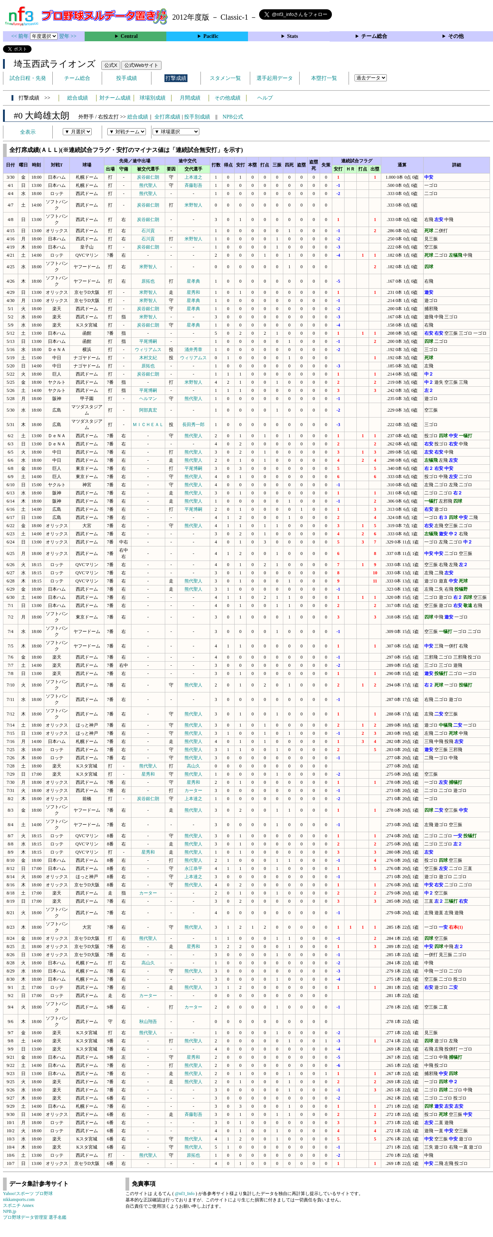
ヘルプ (265, 98)
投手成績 (126, 78)
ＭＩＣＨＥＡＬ (148, 424)
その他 (456, 36)
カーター (193, 790)
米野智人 (193, 205)
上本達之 (193, 177)
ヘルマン (148, 398)
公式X (110, 65)
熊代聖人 (148, 185)
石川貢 (148, 230)
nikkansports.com (19, 1199)
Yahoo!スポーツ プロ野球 (28, 1193)
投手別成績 (197, 117)
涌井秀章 (193, 349)
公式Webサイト (141, 65)
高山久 (193, 766)
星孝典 (193, 281)
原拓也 (148, 281)
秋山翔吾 (148, 1021)
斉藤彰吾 (193, 185)
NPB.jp (9, 1211)
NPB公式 (233, 117)
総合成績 (77, 98)
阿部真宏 (148, 410)
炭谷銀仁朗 (148, 177)
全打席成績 (167, 117)
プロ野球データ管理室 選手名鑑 (34, 1217)
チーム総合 (374, 36)
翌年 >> (67, 36)
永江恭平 (193, 868)
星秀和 (193, 292)
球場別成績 (153, 98)
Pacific (210, 36)
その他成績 (228, 98)
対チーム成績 (115, 98)
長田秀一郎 (193, 424)
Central (129, 36)
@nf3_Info (185, 1193)
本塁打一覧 (324, 78)
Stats (292, 36)
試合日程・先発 (28, 78)
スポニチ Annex (18, 1205)
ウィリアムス (148, 349)
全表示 (28, 132)
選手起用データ (275, 78)
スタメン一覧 (225, 78)
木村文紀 (148, 357)
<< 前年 (20, 36)
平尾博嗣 (148, 341)
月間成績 (190, 98)
